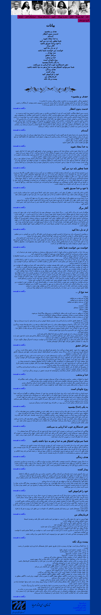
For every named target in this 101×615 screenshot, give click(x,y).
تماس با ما (82, 605)
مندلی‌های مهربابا (43, 17)
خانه (87, 17)
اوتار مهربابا (79, 17)
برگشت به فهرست (19, 108)
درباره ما (82, 603)
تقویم (53, 17)
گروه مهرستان (84, 20)
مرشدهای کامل (30, 17)
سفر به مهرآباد (62, 17)
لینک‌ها (21, 17)
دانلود (71, 17)
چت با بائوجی (81, 610)
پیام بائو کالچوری (79, 607)
